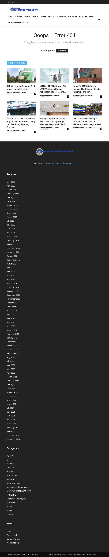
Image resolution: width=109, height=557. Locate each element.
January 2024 (12, 291)
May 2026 (11, 182)
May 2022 (11, 369)
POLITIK (27, 16)
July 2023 (10, 314)
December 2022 (13, 341)
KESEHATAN (72, 16)
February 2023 (13, 334)
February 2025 (13, 240)
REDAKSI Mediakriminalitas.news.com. (82, 554)
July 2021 (10, 408)
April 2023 (11, 326)
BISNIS (91, 16)
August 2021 (12, 404)
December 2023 (13, 295)
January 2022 (12, 384)
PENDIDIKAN (61, 16)
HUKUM (35, 16)
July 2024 (10, 267)
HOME (10, 16)
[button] (99, 19)
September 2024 (14, 260)
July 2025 (10, 221)
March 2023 (12, 330)
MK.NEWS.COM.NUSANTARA (18, 23)
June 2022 (11, 365)
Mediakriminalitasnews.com (18, 487)
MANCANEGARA (14, 483)
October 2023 (12, 302)
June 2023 (11, 318)
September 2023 (14, 306)
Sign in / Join (11, 2)
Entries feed (12, 535)
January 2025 (12, 244)
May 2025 (11, 228)
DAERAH (10, 467)
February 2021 (13, 427)
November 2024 (13, 252)
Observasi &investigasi (16, 499)
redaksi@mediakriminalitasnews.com (59, 163)
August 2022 (12, 357)
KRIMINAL (18, 16)
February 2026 (13, 193)
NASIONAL (83, 16)
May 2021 (11, 416)
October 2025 (12, 209)
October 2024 (12, 256)
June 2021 (11, 412)
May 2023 (11, 322)
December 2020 (13, 435)
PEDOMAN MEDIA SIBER (57, 554)
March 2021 (12, 423)
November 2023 (13, 299)
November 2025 (13, 205)
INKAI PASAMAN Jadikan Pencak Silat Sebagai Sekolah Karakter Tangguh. (87, 89)
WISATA (10, 514)
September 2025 (14, 213)
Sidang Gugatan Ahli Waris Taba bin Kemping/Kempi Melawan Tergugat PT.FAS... (53, 121)
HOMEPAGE (62, 50)
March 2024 (12, 283)
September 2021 (14, 400)
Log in (9, 531)
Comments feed (13, 539)
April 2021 (11, 419)
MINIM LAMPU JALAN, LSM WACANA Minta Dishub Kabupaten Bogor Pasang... (53, 89)
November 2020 (13, 439)
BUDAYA (51, 16)
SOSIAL (43, 16)
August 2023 (12, 310)
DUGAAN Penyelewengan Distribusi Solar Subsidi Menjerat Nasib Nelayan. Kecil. (87, 121)
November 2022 (13, 345)
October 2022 (12, 349)
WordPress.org (13, 543)
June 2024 (11, 271)
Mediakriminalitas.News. (16, 92)
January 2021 (12, 431)
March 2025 (12, 236)
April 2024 (11, 279)
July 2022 (10, 361)
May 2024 (11, 275)
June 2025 (11, 225)
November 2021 (13, 392)
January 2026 (12, 197)
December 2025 (13, 201)
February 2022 (13, 380)
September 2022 (14, 353)
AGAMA (10, 456)
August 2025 (12, 217)
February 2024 (13, 287)
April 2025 (11, 232)
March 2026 (12, 189)
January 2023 (12, 338)
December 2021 (13, 388)
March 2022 (12, 377)
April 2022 (11, 373)
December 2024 (13, 248)
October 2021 (12, 396)
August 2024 (12, 264)
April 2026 (11, 186)
